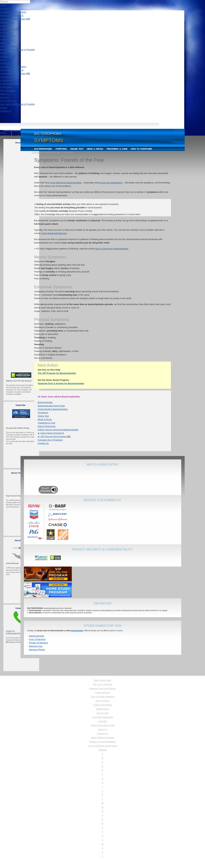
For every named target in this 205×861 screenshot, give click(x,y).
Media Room (102, 709)
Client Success (7, 22)
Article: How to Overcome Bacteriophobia (58, 429)
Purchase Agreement (102, 717)
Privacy (3, 53)
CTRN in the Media (102, 705)
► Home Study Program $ (51, 433)
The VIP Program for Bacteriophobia (57, 373)
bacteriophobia (77, 631)
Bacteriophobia (43, 149)
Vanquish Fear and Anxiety (102, 688)
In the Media (6, 25)
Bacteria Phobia (37, 649)
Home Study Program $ (11, 15)
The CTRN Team (8, 46)
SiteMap (102, 750)
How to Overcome (141, 149)
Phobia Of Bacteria (38, 642)
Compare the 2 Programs (50, 440)
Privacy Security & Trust (102, 725)
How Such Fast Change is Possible (17, 49)
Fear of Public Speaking (102, 696)
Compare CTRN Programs (13, 12)
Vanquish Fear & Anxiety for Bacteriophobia (61, 383)
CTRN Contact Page (13, 633)
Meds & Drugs (95, 149)
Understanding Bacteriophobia (53, 409)
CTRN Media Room (9, 29)
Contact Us (5, 56)
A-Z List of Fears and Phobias (102, 745)
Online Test (76, 149)
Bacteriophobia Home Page (51, 405)
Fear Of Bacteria (37, 639)
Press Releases (8, 36)
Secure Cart (102, 713)
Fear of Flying (102, 700)
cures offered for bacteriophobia (65, 182)
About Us (4, 39)
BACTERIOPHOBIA (52, 152)
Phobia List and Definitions (102, 741)
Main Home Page (102, 680)
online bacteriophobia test (54, 233)
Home (3, 5)
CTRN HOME (37, 152)
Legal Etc (102, 721)
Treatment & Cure (117, 149)
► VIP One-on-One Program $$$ (54, 436)
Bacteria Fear (35, 646)
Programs (5, 8)
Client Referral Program (102, 737)
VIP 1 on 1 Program (102, 684)
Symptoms (61, 149)
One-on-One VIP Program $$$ (15, 19)
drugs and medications (111, 182)
